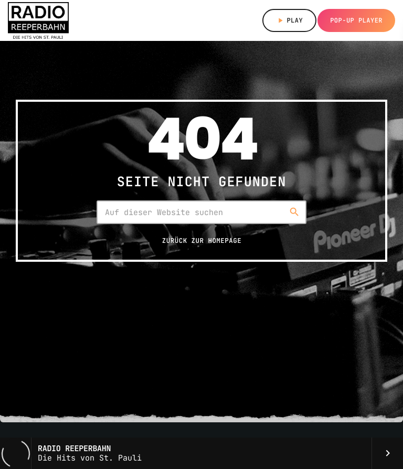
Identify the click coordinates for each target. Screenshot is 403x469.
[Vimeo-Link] (38, 20)
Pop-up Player (356, 20)
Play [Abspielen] (289, 20)
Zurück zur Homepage (201, 240)
